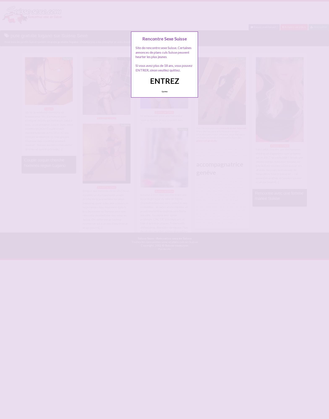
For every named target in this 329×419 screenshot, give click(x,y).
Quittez (165, 92)
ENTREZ (164, 80)
